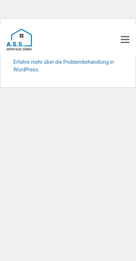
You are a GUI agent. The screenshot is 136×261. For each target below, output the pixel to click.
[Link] (19, 39)
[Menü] (125, 39)
